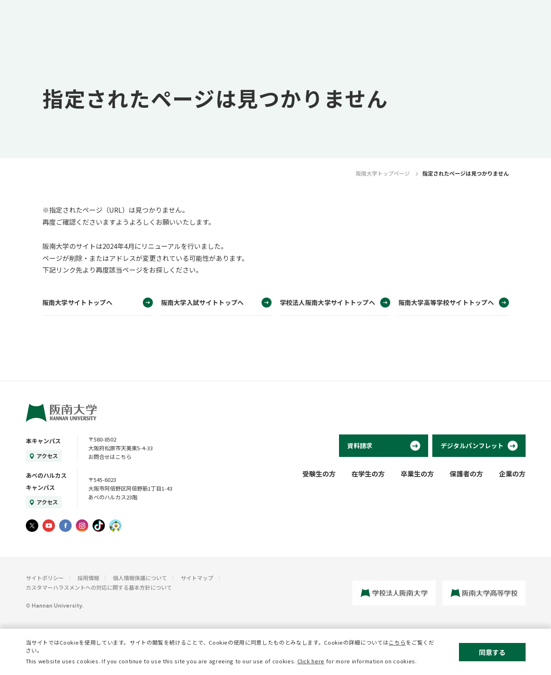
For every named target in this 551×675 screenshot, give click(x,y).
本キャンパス (43, 441)
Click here (311, 661)
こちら (397, 642)
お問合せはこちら (110, 457)
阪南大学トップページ (383, 173)
